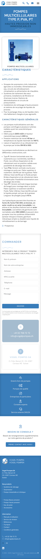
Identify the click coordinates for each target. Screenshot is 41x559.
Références (8, 522)
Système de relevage (11, 487)
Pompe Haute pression (12, 502)
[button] (38, 3)
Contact (6, 527)
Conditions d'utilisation (24, 313)
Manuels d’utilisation (11, 517)
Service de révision (10, 519)
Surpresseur (8, 490)
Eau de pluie (8, 505)
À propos (7, 525)
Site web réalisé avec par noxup (28, 554)
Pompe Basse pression (12, 500)
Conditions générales (11, 530)
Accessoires (8, 508)
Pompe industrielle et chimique (14, 492)
